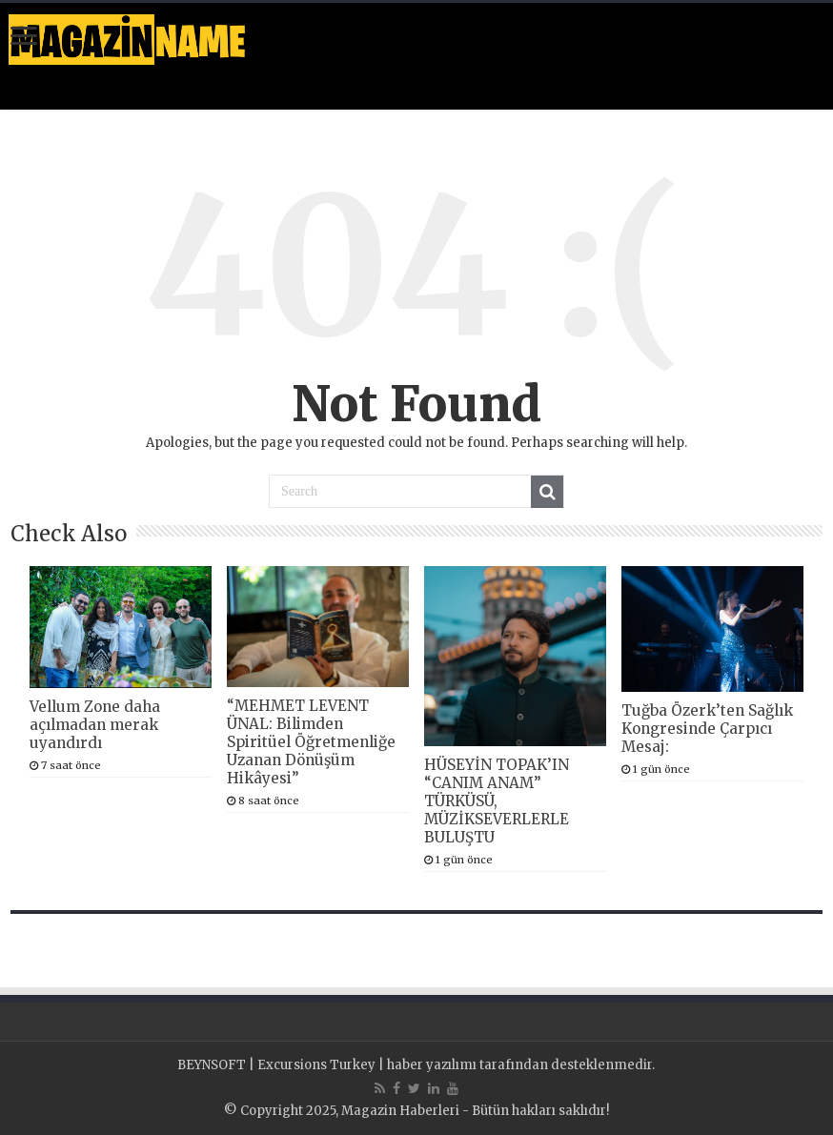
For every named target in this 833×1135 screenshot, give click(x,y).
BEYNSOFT (211, 1065)
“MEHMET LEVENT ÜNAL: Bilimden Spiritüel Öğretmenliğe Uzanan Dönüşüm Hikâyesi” (311, 742)
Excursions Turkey (316, 1065)
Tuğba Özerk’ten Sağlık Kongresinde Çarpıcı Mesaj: (707, 728)
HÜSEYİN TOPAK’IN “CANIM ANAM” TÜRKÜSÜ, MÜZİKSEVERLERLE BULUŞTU (496, 801)
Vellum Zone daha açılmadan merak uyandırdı (95, 725)
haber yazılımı (432, 1065)
